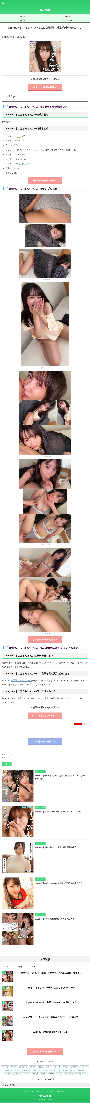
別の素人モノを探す (44, 741)
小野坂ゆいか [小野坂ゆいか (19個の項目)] (84, 1067)
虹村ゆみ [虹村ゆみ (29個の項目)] (51, 1074)
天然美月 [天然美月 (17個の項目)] (40, 1067)
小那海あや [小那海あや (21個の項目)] (74, 1067)
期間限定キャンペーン (21, 680)
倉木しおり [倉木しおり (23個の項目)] (14, 1067)
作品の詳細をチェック (44, 180)
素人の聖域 (45, 10)
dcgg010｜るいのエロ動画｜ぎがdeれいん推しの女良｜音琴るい (51, 973)
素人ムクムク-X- (23, 164)
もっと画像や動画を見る (44, 639)
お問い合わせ (61, 1094)
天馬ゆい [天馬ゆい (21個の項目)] (48, 1067)
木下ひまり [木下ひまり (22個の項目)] (18, 1070)
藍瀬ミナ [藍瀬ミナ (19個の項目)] (43, 1074)
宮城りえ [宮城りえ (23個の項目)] (65, 1067)
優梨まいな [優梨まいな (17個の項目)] (23, 1067)
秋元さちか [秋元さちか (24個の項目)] (8, 1074)
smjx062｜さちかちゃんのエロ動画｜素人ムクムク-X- (58, 811)
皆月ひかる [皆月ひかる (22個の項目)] (81, 1070)
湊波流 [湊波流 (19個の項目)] (65, 1070)
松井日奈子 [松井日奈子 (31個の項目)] (27, 1070)
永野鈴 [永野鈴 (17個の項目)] (58, 1070)
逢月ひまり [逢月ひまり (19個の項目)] (68, 1074)
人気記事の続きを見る (44, 1051)
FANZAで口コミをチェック (44, 716)
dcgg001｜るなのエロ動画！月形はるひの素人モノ (51, 987)
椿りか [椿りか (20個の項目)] (45, 1070)
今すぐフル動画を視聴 (44, 87)
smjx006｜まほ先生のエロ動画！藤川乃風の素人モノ (57, 847)
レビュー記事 (67, 20)
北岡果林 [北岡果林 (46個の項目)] (32, 1067)
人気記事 (67, 16)
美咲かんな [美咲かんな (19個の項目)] (17, 1074)
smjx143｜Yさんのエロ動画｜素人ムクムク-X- (55, 919)
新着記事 (22, 20)
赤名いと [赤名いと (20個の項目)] (59, 1074)
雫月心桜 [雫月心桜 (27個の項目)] (77, 1074)
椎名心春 (7, 758)
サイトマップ (35, 1094)
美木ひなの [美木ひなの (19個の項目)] (35, 1074)
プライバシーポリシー (48, 1094)
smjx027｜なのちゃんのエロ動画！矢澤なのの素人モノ (58, 883)
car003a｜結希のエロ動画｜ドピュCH (51, 1032)
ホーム (22, 16)
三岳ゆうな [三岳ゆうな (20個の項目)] (4, 1067)
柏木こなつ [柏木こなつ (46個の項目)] (37, 1070)
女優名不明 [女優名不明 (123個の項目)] (57, 1067)
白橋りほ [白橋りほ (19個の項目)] (72, 1070)
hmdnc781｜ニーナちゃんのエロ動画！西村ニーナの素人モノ (51, 1017)
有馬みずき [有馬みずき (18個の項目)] (9, 1070)
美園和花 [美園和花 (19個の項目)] (26, 1074)
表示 (16, 96)
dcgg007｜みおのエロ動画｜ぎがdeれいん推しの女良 (51, 1002)
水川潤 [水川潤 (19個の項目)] (52, 1070)
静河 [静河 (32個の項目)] (83, 1074)
